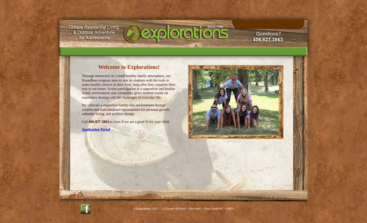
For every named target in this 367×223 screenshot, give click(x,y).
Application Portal (96, 129)
